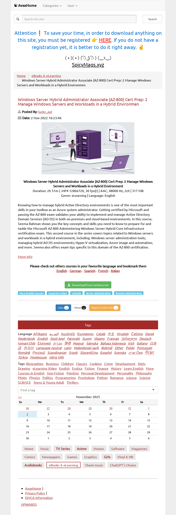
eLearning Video (57, 293)
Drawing (24, 368)
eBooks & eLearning (46, 75)
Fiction (90, 368)
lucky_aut (45, 112)
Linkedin (76, 293)
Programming (65, 377)
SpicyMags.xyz (88, 65)
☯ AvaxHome (25, 5)
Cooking (96, 363)
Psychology (86, 377)
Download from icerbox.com (88, 285)
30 (110, 408)
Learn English (133, 368)
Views (80, 308)
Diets (141, 363)
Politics (47, 377)
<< (20, 397)
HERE (105, 40)
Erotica (77, 368)
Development (125, 363)
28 (69, 408)
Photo (22, 377)
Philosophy (144, 373)
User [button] (72, 5)
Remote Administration (129, 293)
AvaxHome (33, 488)
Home (21, 75)
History (116, 368)
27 (48, 408)
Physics (34, 377)
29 (90, 408)
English (64, 368)
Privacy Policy (35, 493)
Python (102, 377)
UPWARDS (29, 504)
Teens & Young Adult (48, 382)
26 (27, 408)
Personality (125, 373)
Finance (102, 368)
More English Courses (31, 293)
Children (67, 363)
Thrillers (73, 382)
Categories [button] (52, 5)
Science (144, 377)
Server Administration (98, 293)
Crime (108, 363)
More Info (25, 256)
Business (52, 363)
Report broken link (105, 308)
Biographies (34, 363)
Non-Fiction (55, 373)
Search (152, 19)
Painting (73, 373)
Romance (117, 377)
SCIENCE (24, 382)
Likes (63, 308)
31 (129, 408)
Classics (81, 363)
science (131, 377)
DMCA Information (39, 497)
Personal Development (98, 373)
